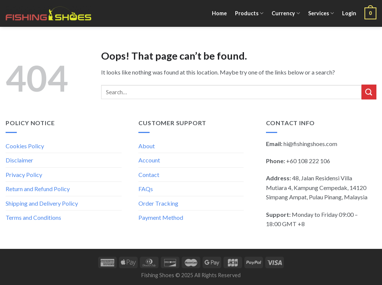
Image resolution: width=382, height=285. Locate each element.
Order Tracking (158, 203)
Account (149, 160)
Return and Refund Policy (38, 188)
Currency (286, 13)
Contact (148, 174)
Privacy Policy (24, 174)
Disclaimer (19, 160)
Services (321, 13)
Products (249, 13)
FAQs (145, 188)
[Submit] (368, 92)
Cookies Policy (25, 145)
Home (219, 13)
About (146, 145)
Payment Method (160, 217)
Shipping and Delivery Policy (42, 203)
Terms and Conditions (33, 217)
